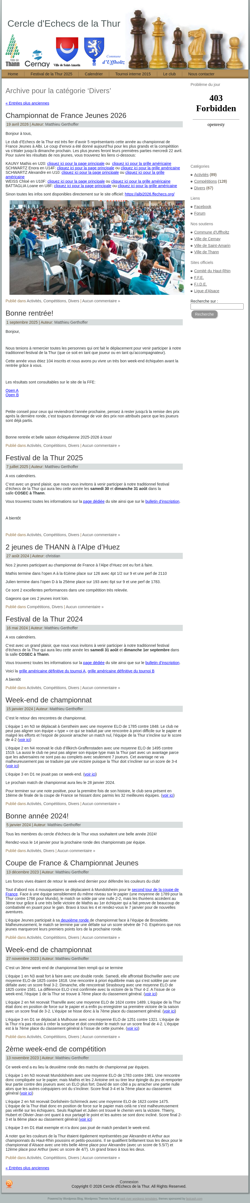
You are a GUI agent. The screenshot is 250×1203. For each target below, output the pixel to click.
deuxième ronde (75, 920)
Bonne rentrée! (29, 313)
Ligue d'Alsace (206, 291)
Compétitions (54, 301)
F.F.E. (199, 277)
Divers (73, 301)
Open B (12, 395)
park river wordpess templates (138, 1198)
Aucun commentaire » (101, 301)
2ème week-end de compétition (56, 1049)
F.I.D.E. (200, 284)
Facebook (202, 206)
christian (53, 556)
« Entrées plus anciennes (27, 103)
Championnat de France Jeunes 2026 (66, 115)
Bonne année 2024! (37, 816)
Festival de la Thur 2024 (44, 619)
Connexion (129, 1182)
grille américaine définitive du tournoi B (121, 671)
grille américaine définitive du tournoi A (52, 671)
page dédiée (93, 501)
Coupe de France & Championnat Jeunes (72, 863)
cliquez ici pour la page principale (75, 163)
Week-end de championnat (49, 700)
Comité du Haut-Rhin (212, 271)
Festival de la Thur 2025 (44, 458)
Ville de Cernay (207, 239)
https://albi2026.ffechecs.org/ (149, 194)
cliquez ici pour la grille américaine (141, 163)
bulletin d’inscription (162, 501)
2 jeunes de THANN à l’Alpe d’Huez (63, 547)
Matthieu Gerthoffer (62, 124)
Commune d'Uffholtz (211, 232)
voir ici (24, 739)
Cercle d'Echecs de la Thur (64, 23)
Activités (34, 301)
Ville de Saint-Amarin (212, 245)
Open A (12, 390)
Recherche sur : (204, 301)
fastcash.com (194, 1198)
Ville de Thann (206, 252)
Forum (199, 213)
